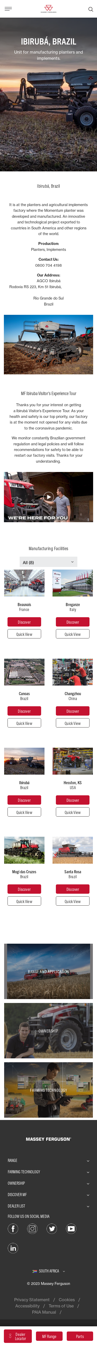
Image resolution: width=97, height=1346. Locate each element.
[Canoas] (24, 711)
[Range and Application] (48, 971)
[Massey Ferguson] (48, 8)
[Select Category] (48, 562)
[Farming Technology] (48, 1090)
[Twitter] (52, 1228)
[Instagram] (32, 1228)
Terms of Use (61, 1305)
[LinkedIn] (13, 1247)
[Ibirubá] (24, 800)
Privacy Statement (32, 1299)
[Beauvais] (24, 622)
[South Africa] (48, 1271)
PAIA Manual (44, 1312)
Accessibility (27, 1305)
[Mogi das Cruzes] (24, 889)
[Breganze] (72, 622)
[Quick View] (24, 633)
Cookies (67, 1299)
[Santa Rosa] (72, 889)
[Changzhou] (72, 711)
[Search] (90, 9)
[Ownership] (48, 1030)
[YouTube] (71, 1228)
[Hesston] (72, 800)
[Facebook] (13, 1228)
